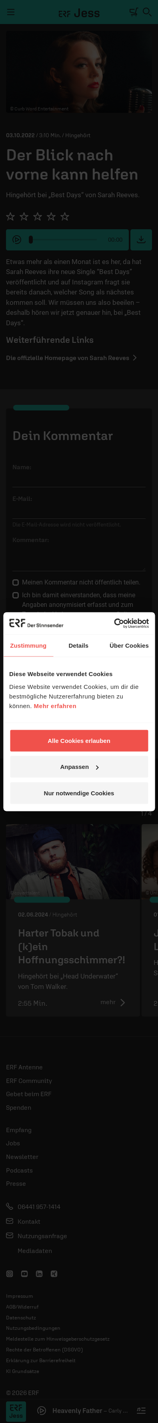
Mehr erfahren (55, 705)
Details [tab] (78, 645)
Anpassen (79, 766)
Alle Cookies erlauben (79, 740)
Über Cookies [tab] (129, 645)
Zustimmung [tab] (28, 645)
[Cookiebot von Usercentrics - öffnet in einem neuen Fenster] (114, 623)
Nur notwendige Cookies (79, 792)
